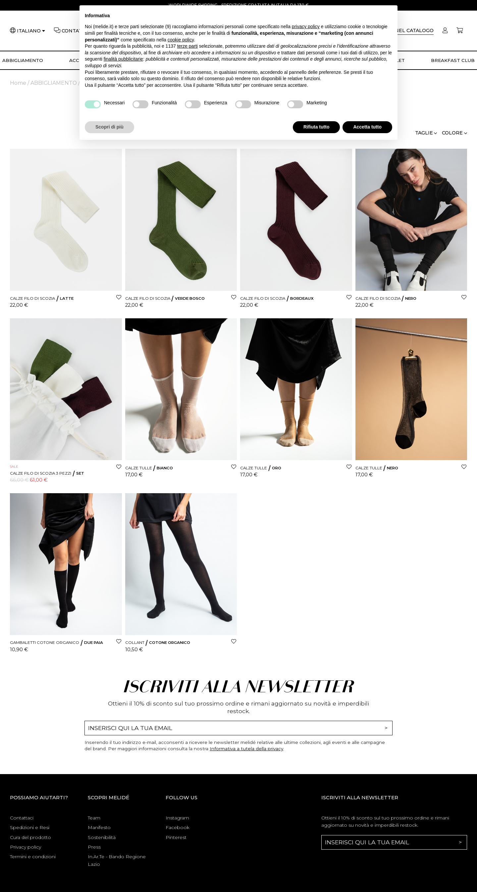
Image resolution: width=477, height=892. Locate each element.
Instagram (177, 817)
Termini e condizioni (33, 856)
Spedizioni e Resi (29, 827)
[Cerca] (405, 30)
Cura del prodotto (30, 837)
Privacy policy (25, 847)
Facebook (177, 827)
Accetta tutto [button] (367, 127)
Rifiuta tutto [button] (316, 127)
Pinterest (176, 837)
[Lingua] (31, 30)
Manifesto (99, 827)
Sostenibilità (102, 837)
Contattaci (21, 817)
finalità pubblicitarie (123, 59)
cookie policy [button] (181, 39)
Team (94, 817)
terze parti (187, 46)
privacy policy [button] (306, 26)
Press (94, 847)
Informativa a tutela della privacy (246, 748)
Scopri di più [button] (109, 127)
